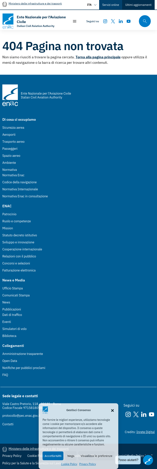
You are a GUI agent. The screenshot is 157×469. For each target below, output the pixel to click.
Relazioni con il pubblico (19, 256)
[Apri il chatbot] (148, 460)
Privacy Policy (87, 464)
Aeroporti (9, 135)
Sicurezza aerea (13, 127)
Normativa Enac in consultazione (25, 196)
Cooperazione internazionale (22, 249)
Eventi (6, 322)
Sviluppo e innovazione (18, 242)
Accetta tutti (53, 456)
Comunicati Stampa (16, 295)
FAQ (5, 375)
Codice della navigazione (19, 182)
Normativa (9, 170)
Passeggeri (10, 149)
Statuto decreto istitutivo (19, 235)
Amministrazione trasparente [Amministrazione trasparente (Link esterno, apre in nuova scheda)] (22, 354)
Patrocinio (9, 214)
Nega (70, 456)
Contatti (7, 424)
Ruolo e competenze (16, 221)
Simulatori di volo (14, 329)
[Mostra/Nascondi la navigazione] (74, 21)
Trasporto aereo (13, 142)
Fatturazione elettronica (19, 270)
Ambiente (9, 163)
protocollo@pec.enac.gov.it (21, 416)
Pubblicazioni (11, 309)
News (6, 302)
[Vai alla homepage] (34, 21)
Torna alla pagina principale (98, 57)
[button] (113, 410)
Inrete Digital (145, 432)
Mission (7, 228)
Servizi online (110, 5)
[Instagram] (105, 21)
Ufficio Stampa (12, 288)
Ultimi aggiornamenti (138, 5)
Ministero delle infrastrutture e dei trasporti (35, 3)
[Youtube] (128, 21)
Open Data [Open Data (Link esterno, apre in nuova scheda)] (9, 361)
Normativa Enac (13, 175)
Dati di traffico (12, 315)
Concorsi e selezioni (16, 263)
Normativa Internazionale (20, 189)
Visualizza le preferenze (96, 456)
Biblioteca (9, 336)
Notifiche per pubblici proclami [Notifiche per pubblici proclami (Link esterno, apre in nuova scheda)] (23, 368)
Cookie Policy (69, 464)
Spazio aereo (11, 156)
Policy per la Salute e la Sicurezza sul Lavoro (33, 463)
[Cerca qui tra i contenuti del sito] (143, 21)
